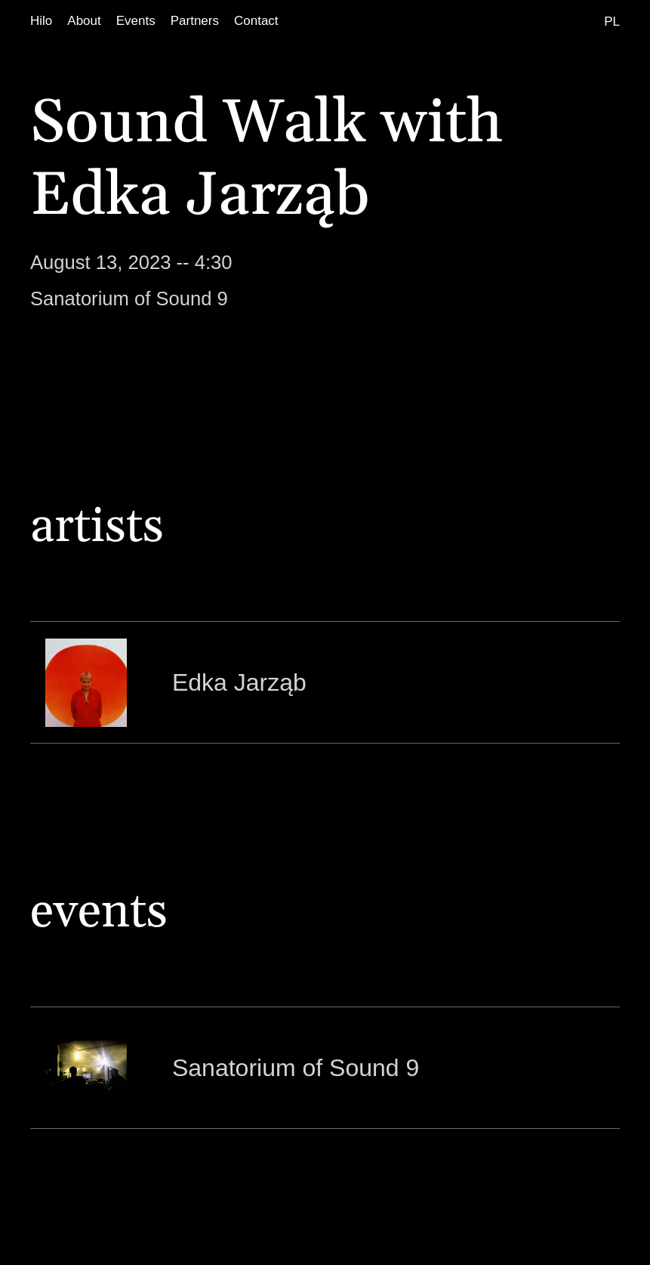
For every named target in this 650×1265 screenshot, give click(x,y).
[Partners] (194, 21)
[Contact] (256, 21)
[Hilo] (41, 21)
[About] (84, 21)
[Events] (136, 21)
